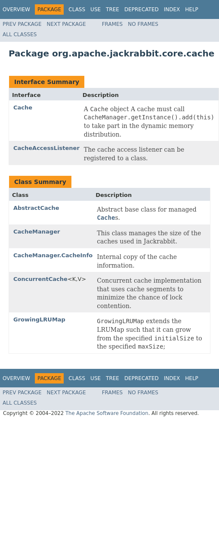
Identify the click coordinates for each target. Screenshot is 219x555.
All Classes (20, 34)
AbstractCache (36, 208)
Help (191, 9)
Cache (22, 107)
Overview (16, 9)
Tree (112, 9)
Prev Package (22, 24)
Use (95, 9)
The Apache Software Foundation (106, 413)
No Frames (143, 24)
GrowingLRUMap (39, 319)
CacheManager (36, 231)
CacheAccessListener (46, 148)
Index (172, 9)
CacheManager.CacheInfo (53, 255)
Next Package (66, 24)
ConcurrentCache (40, 279)
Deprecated (141, 9)
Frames (112, 24)
